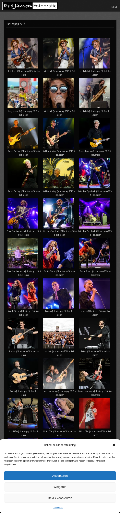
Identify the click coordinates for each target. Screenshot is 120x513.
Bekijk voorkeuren (60, 498)
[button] (114, 445)
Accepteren (60, 475)
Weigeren (60, 486)
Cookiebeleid (58, 507)
